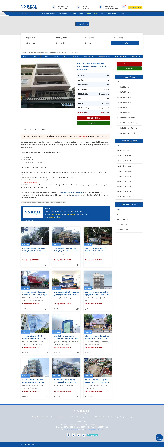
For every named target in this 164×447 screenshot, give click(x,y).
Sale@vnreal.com (111, 9)
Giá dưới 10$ (121, 214)
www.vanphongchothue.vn (94, 430)
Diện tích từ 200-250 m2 (124, 181)
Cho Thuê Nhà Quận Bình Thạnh (127, 128)
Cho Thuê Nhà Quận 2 (124, 92)
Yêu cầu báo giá (129, 64)
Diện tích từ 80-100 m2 (124, 166)
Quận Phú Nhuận (104, 56)
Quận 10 (75, 56)
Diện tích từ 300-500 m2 (124, 192)
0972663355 (56, 214)
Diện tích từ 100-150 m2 (124, 171)
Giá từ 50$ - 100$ (122, 230)
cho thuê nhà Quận (68, 192)
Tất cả (119, 82)
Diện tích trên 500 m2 (124, 197)
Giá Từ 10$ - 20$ (122, 219)
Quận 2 (35, 56)
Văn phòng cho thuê (49, 14)
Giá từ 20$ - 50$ (122, 224)
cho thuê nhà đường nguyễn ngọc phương (38, 202)
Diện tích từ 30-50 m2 (124, 156)
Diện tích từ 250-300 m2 (124, 186)
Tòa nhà (81, 14)
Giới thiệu (35, 14)
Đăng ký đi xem (93, 123)
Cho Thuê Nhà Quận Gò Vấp (126, 133)
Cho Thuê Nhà (92, 14)
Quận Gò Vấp (135, 56)
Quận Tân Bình (88, 56)
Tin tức (102, 14)
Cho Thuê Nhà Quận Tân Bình (126, 118)
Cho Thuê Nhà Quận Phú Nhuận (127, 123)
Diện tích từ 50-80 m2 (124, 161)
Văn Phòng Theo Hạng (67, 14)
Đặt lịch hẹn (129, 68)
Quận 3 (45, 56)
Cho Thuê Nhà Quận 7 (124, 107)
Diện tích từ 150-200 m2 (124, 176)
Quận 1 (25, 56)
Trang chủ (25, 14)
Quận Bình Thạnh (120, 56)
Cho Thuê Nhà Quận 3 (124, 97)
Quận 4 (55, 56)
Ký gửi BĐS (138, 7)
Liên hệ (121, 14)
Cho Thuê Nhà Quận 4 (124, 102)
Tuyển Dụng (112, 14)
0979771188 (87, 9)
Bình (76, 192)
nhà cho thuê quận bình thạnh (57, 202)
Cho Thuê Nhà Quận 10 (124, 112)
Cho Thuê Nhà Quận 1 (124, 87)
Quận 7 (65, 56)
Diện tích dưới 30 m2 (123, 150)
